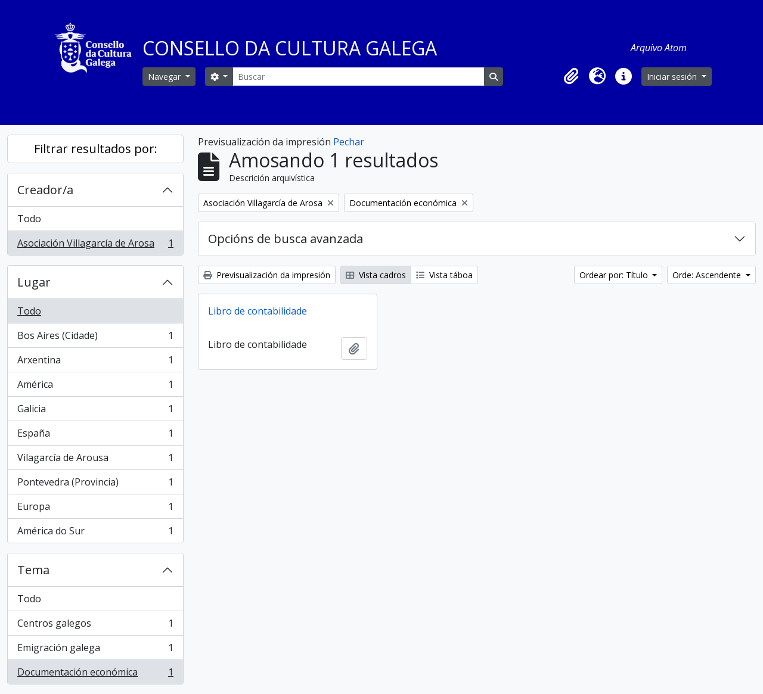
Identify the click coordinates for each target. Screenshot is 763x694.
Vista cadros (376, 275)
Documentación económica (95, 674)
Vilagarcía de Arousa (95, 460)
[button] (571, 76)
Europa (95, 509)
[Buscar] (358, 76)
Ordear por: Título (614, 275)
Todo (29, 218)
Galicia (95, 411)
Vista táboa (444, 275)
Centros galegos (95, 626)
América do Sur (95, 533)
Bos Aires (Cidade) (95, 338)
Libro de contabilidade (257, 311)
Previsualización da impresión (266, 275)
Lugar (34, 282)
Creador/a (45, 190)
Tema (33, 570)
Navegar (165, 76)
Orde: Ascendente (707, 275)
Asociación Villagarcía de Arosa (95, 245)
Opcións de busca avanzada (285, 239)
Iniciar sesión (673, 76)
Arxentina (95, 362)
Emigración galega (95, 650)
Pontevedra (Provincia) (95, 484)
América (95, 387)
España (95, 436)
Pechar (348, 141)
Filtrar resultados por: (95, 149)
